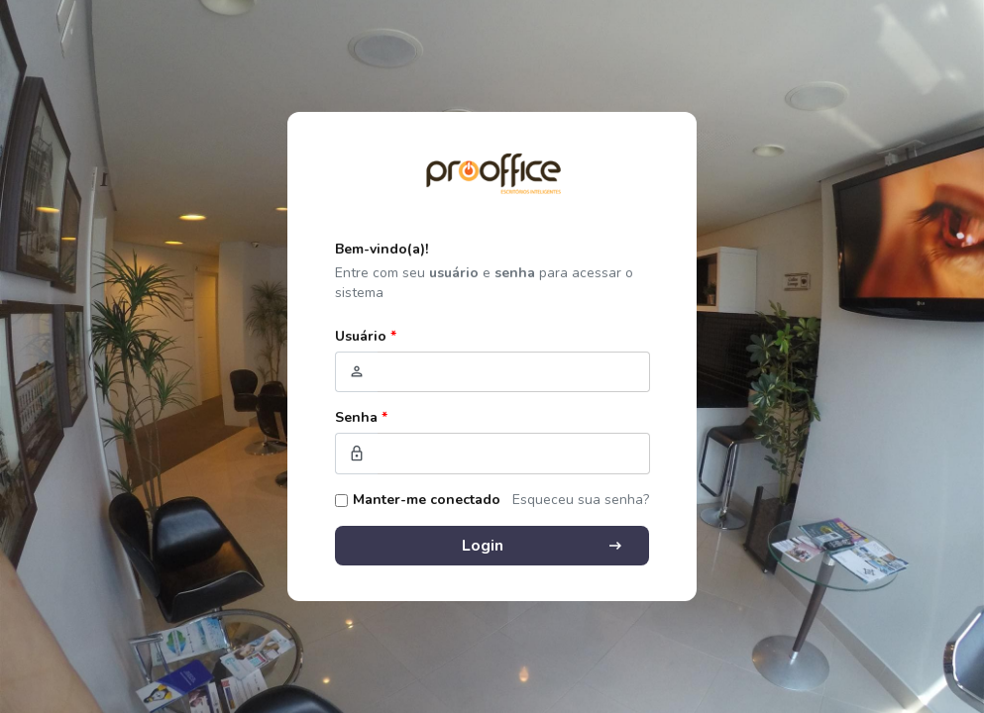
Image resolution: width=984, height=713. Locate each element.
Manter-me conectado (426, 499)
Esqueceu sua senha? (580, 499)
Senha (361, 417)
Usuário (365, 336)
